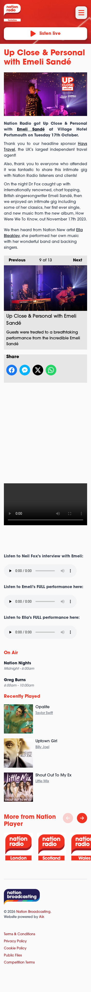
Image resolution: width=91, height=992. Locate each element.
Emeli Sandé (31, 130)
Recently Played (22, 696)
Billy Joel (42, 747)
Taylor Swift (44, 713)
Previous (14, 259)
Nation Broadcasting (33, 912)
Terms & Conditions (19, 934)
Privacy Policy (15, 941)
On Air (11, 653)
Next (75, 259)
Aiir (41, 917)
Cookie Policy (15, 948)
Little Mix (42, 781)
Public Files (13, 955)
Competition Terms (19, 962)
